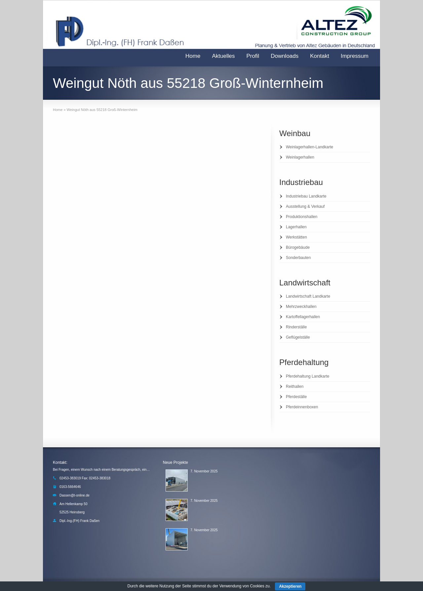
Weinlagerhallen (300, 157)
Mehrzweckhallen (301, 306)
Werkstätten (296, 237)
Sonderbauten (298, 257)
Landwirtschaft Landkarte (308, 296)
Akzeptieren (290, 586)
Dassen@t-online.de (74, 495)
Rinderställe (296, 327)
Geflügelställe (298, 337)
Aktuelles (223, 56)
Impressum (354, 56)
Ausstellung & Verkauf (305, 206)
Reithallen (294, 386)
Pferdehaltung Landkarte (307, 376)
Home (192, 56)
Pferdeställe (296, 396)
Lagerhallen (296, 227)
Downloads (284, 56)
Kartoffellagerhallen (303, 316)
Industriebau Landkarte (306, 196)
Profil (252, 56)
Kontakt (319, 56)
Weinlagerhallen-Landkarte (309, 147)
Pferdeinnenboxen (302, 407)
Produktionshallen (301, 216)
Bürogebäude (298, 247)
